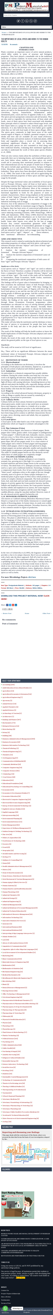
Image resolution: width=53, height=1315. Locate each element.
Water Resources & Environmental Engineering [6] (20, 1118)
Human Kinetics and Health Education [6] (16, 889)
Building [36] (6, 735)
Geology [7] (6, 857)
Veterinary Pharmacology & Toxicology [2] (17, 1105)
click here (32, 577)
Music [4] (5, 984)
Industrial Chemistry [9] (11, 895)
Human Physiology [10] (10, 892)
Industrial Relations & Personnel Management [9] (19, 908)
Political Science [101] (10, 1038)
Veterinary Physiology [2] (11, 1109)
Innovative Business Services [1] (14, 921)
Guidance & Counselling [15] (12, 860)
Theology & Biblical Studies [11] (13, 1086)
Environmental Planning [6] (12, 818)
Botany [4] (6, 732)
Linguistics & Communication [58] (14, 946)
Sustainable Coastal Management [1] (15, 1077)
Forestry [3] (6, 844)
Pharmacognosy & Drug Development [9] (17, 1007)
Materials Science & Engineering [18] (15, 962)
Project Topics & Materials (10, 1293)
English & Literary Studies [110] (13, 809)
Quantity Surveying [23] (10, 1054)
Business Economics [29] (11, 742)
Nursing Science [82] (9, 991)
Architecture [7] (8, 716)
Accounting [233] (8, 684)
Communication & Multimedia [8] (14, 761)
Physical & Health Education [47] (13, 1019)
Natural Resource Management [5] (14, 987)
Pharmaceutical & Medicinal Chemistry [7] (17, 1000)
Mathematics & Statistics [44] (12, 968)
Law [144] (5, 940)
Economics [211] (8, 790)
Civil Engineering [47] (10, 758)
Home (4, 32)
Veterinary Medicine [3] (10, 1099)
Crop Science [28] (8, 777)
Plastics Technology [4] (10, 1035)
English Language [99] (10, 812)
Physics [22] (6, 1023)
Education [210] (7, 780)
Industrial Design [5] (9, 898)
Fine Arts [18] (7, 834)
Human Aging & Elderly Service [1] (14, 882)
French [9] (6, 847)
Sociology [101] (7, 1070)
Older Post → (47, 613)
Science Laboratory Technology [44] (15, 1064)
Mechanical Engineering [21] (12, 972)
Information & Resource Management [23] (17, 914)
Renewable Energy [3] (10, 1061)
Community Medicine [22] (11, 764)
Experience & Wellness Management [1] (16, 828)
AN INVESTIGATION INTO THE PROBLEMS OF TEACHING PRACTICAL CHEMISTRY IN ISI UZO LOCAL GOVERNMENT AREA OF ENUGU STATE (26, 1245)
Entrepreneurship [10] (10, 815)
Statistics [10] (7, 1074)
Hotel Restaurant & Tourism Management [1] (18, 879)
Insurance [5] (7, 924)
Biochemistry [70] (8, 723)
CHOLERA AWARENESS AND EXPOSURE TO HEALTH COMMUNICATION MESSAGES (20, 1251)
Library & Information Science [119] (15, 943)
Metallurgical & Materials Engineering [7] (17, 978)
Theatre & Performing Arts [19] (13, 1083)
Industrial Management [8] (11, 905)
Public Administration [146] (12, 1045)
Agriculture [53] (8, 691)
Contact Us (5, 1290)
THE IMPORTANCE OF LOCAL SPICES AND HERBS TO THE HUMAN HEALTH (24, 40)
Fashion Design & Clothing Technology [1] (17, 831)
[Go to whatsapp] (5, 1308)
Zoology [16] (6, 1121)
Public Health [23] (8, 1048)
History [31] (6, 869)
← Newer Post (6, 613)
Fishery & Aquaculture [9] (11, 838)
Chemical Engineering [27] (11, 751)
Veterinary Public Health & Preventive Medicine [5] (20, 1112)
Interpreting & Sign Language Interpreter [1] (18, 933)
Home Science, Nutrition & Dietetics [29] (16, 876)
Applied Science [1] (9, 710)
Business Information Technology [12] (15, 745)
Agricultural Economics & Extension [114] (16, 694)
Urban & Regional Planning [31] (13, 1096)
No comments (14, 44)
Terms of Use (6, 1303)
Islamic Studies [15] (9, 936)
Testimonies (5, 1300)
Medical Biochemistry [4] (11, 975)
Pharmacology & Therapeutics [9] (14, 1010)
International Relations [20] (12, 930)
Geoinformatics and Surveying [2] (14, 854)
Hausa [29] (6, 863)
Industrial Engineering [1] (11, 901)
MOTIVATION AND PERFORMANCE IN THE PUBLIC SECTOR (22, 1256)
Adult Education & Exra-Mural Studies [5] (16, 688)
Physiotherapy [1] (8, 1029)
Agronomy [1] (7, 700)
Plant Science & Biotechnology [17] (14, 1032)
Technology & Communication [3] (14, 1080)
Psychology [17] (8, 1042)
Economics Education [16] (11, 796)
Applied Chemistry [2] (10, 707)
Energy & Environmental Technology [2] (16, 806)
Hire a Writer (6, 1297)
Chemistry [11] (7, 755)
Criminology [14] (8, 774)
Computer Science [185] (10, 771)
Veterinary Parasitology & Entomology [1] (17, 1102)
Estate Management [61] (11, 825)
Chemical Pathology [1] (10, 748)
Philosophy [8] (7, 1016)
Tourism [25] (7, 1093)
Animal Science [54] (9, 704)
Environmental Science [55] (12, 822)
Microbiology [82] (8, 981)
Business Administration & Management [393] (18, 739)
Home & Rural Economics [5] (12, 873)
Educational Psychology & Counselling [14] (17, 786)
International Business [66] (12, 927)
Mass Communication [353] (12, 959)
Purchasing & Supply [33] (11, 1051)
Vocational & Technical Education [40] (15, 1115)
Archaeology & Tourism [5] (12, 713)
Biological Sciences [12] (10, 726)
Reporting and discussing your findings (20, 1132)
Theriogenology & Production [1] (14, 1090)
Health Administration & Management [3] (16, 866)
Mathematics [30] (8, 965)
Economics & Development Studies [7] (16, 793)
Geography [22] (8, 850)
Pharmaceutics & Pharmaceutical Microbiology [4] (20, 1003)
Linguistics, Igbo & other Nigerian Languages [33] (20, 949)
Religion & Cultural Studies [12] (13, 1058)
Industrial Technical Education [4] (14, 911)
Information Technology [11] (12, 917)
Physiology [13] (7, 1026)
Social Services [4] (8, 1067)
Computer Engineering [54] (12, 767)
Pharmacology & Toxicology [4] (13, 1013)
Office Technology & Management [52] (15, 994)
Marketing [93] (7, 956)
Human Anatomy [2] (9, 885)
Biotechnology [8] (8, 729)
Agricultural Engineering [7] (12, 697)
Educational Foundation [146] (12, 783)
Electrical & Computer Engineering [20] (16, 799)
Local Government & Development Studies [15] (19, 952)
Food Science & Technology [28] (13, 841)
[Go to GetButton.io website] (5, 1312)
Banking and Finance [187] (11, 719)
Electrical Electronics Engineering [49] (16, 803)
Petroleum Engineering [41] (12, 997)
